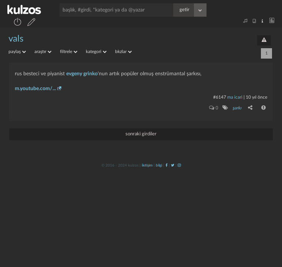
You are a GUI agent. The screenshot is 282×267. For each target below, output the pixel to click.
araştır (42, 51)
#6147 (219, 97)
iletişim (147, 165)
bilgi (159, 165)
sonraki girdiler (141, 134)
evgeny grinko (82, 73)
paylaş (17, 51)
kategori (96, 51)
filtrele (68, 51)
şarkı (236, 108)
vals (16, 38)
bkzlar (123, 51)
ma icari (234, 97)
